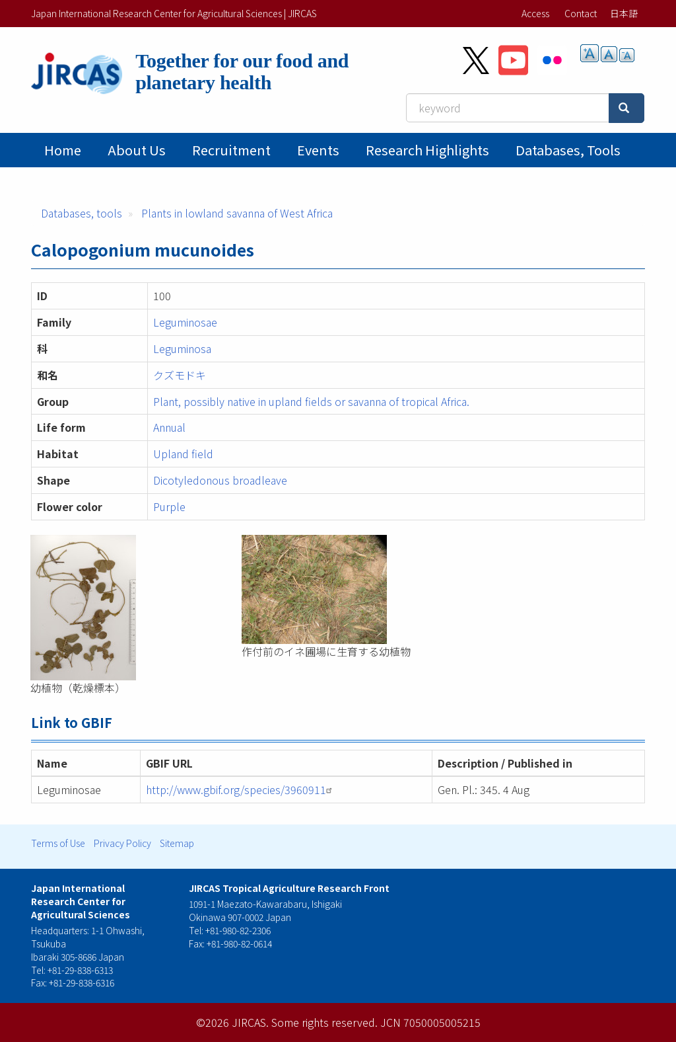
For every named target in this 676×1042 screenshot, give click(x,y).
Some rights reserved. (324, 1022)
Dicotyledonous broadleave (220, 480)
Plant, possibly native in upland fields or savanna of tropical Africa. (311, 401)
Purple (169, 506)
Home (62, 149)
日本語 (624, 13)
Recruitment (231, 149)
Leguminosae (185, 322)
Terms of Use (58, 843)
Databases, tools (568, 149)
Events (318, 149)
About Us (137, 149)
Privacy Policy (122, 843)
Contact (580, 13)
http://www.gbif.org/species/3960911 (240, 789)
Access (535, 13)
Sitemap (177, 843)
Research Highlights (427, 149)
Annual (169, 427)
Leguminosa (182, 348)
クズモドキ (179, 375)
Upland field (183, 453)
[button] (126, 607)
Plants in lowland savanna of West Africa (237, 213)
